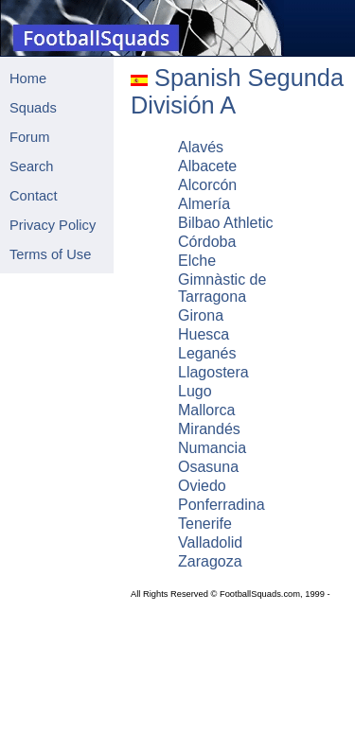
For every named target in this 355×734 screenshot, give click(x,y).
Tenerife (205, 524)
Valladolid (210, 542)
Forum (29, 137)
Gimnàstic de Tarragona (222, 288)
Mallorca (206, 410)
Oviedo (202, 486)
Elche (197, 261)
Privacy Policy (52, 225)
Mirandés (209, 429)
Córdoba (207, 242)
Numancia (212, 448)
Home (27, 78)
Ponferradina (221, 505)
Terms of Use (50, 254)
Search (31, 166)
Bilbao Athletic (226, 223)
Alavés (200, 147)
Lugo (195, 391)
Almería (204, 204)
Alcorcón (207, 185)
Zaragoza (210, 561)
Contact (33, 195)
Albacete (207, 166)
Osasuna (208, 467)
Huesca (203, 334)
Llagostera (213, 372)
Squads (33, 107)
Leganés (207, 353)
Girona (200, 315)
